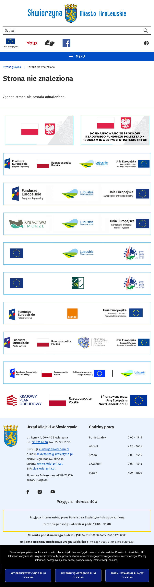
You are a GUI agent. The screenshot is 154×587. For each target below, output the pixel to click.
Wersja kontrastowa (146, 43)
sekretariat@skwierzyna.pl (55, 454)
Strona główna (12, 67)
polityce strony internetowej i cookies (96, 560)
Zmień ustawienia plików (127, 575)
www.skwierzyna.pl (50, 463)
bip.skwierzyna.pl (43, 468)
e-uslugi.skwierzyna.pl (54, 449)
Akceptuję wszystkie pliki (28, 575)
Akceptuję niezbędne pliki (78, 575)
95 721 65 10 (40, 442)
